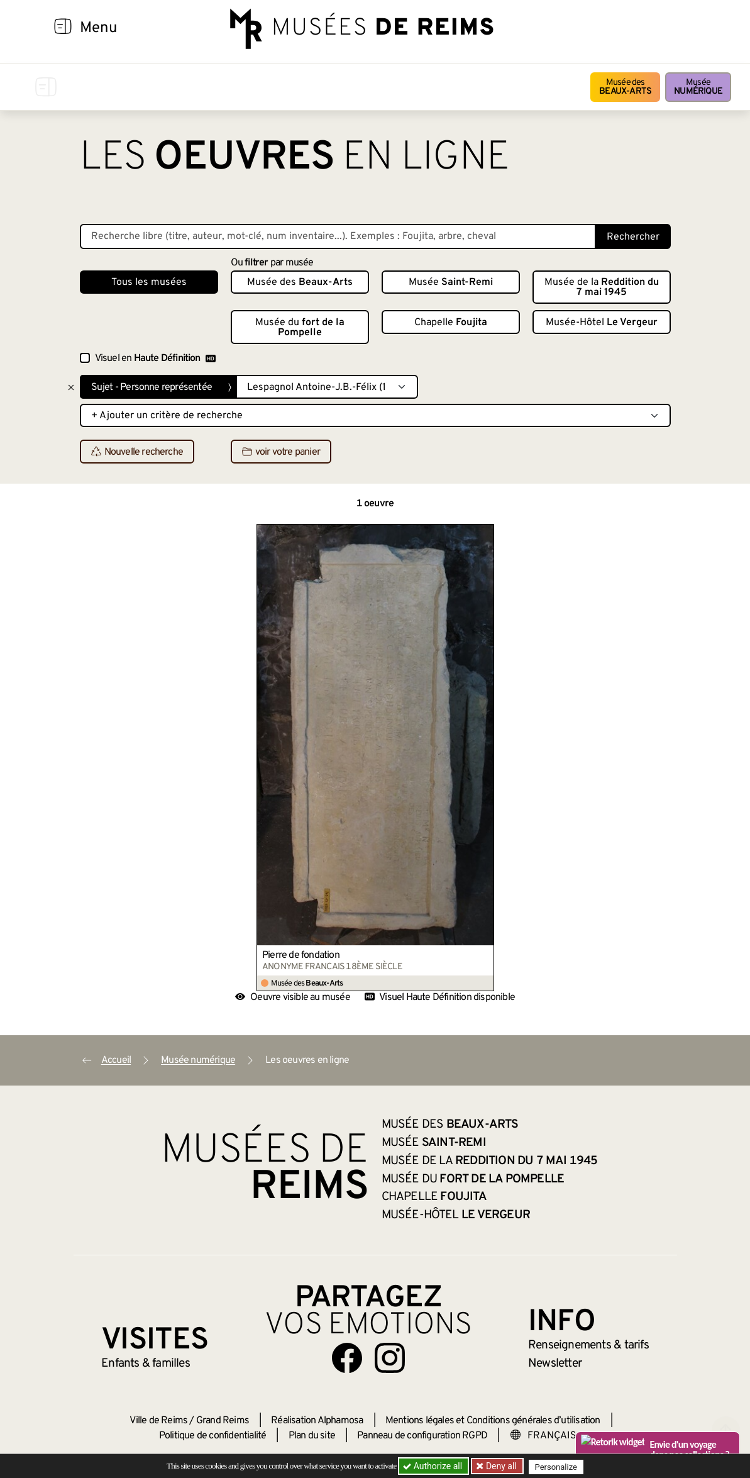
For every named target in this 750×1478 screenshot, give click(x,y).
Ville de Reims (158, 1420)
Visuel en (155, 358)
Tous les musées (149, 282)
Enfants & (145, 1363)
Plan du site (312, 1436)
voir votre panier (281, 452)
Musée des (625, 87)
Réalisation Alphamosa (317, 1420)
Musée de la (601, 287)
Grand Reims (222, 1420)
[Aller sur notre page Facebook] (347, 1358)
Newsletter (555, 1363)
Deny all (501, 1466)
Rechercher (633, 237)
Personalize (559, 1466)
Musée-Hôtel (602, 322)
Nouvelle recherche (137, 452)
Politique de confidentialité (213, 1436)
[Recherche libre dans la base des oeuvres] (338, 236)
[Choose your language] (550, 1435)
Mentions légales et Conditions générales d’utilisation (492, 1420)
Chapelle (450, 322)
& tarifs (588, 1345)
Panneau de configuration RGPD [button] (422, 1436)
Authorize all (433, 1466)
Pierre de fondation (300, 955)
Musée (698, 87)
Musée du (300, 327)
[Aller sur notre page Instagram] (390, 1358)
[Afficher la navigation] (63, 28)
